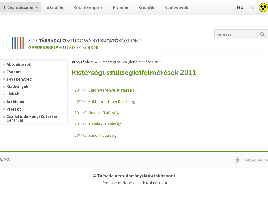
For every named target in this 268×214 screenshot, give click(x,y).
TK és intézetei (18, 7)
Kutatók (146, 7)
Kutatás (120, 7)
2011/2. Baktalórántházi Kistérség (105, 101)
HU (240, 7)
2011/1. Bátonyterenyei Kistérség (104, 90)
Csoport (14, 72)
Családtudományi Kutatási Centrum (32, 118)
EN (251, 7)
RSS (5, 159)
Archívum (15, 102)
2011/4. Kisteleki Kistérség (98, 124)
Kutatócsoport (88, 7)
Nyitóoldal (82, 61)
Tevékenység (19, 79)
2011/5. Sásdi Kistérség (95, 135)
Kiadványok (176, 7)
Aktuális (55, 7)
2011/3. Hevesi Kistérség (97, 112)
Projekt (14, 109)
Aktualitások (19, 64)
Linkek (13, 94)
